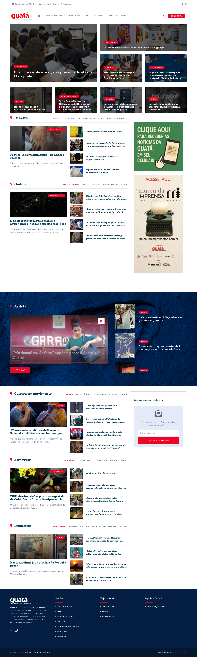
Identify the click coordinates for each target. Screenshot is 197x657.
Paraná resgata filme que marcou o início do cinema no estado (164, 106)
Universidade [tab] (110, 460)
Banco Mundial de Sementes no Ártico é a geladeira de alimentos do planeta (121, 106)
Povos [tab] (123, 526)
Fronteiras (110, 15)
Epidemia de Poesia (56, 130)
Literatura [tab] (68, 119)
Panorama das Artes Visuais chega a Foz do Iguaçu (134, 47)
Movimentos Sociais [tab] (79, 526)
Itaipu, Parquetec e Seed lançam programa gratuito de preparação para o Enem (104, 540)
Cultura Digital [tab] (71, 185)
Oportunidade (157, 68)
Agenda (19, 102)
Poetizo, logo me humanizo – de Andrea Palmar (37, 156)
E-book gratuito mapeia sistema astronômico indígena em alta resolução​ (38, 222)
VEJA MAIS (20, 370)
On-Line (58, 15)
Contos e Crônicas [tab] (117, 119)
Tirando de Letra (65, 616)
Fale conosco (67, 4)
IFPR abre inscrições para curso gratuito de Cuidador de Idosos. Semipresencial (38, 497)
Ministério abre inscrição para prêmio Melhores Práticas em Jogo (119, 75)
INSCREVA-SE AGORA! (158, 440)
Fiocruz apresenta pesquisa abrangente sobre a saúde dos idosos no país (105, 487)
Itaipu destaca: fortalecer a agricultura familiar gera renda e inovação (104, 514)
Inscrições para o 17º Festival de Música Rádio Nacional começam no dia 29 (105, 421)
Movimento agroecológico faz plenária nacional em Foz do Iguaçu (105, 499)
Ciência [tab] (97, 460)
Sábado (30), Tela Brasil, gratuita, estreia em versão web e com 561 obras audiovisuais (106, 199)
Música (60, 405)
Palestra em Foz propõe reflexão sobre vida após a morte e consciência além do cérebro (106, 567)
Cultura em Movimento (77, 15)
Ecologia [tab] (86, 460)
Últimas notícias (64, 606)
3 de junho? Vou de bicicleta (100, 473)
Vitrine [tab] (96, 185)
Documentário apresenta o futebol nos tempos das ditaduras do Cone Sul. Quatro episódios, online (159, 349)
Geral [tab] (124, 460)
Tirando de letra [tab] (86, 119)
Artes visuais (111, 43)
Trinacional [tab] (59, 526)
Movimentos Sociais (69, 96)
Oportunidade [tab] (110, 185)
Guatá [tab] (124, 394)
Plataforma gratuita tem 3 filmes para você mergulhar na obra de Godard (106, 211)
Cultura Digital (56, 196)
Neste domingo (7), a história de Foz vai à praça (29, 108)
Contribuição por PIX (156, 606)
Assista (122, 15)
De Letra (46, 15)
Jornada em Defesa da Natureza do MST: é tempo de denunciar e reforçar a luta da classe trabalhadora (75, 105)
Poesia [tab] (56, 119)
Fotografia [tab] (100, 394)
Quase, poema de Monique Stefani (104, 131)
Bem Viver (97, 15)
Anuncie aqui (45, 4)
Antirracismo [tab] (110, 526)
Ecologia (109, 99)
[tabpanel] (68, 152)
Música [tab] (69, 394)
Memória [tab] (113, 394)
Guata (20, 652)
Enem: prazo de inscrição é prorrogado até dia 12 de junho (53, 74)
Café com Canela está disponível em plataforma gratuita (160, 319)
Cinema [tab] (85, 185)
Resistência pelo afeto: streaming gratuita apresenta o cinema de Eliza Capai (105, 238)
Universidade (21, 67)
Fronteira (61, 636)
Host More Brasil (180, 652)
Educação (110, 68)
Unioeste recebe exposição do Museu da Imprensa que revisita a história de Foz (106, 225)
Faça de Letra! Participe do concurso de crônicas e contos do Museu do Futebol (165, 75)
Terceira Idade (57, 471)
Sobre (56, 4)
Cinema (153, 99)
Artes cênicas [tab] (83, 394)
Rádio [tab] (124, 185)
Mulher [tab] (96, 526)
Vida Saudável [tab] (71, 460)
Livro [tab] (101, 119)
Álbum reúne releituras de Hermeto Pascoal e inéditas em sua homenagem (37, 431)
